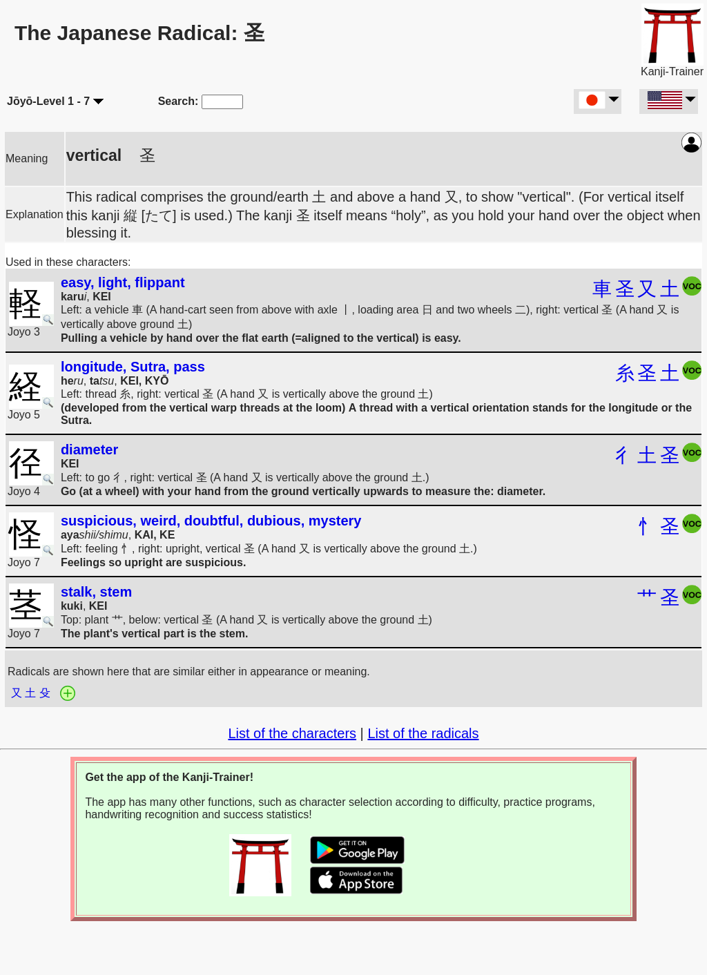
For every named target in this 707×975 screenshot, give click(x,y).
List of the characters (292, 733)
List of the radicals (422, 733)
